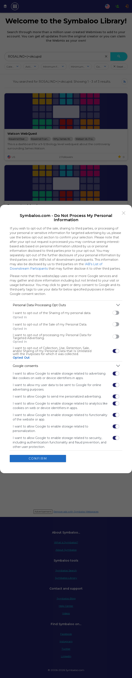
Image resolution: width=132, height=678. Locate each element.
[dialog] (66, 339)
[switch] (115, 313)
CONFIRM (38, 458)
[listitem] (66, 305)
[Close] (124, 213)
